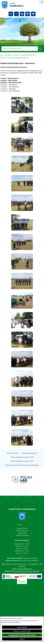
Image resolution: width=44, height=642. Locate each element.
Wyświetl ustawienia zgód (22, 631)
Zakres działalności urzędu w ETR (22, 465)
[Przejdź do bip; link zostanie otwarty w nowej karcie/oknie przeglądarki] (16, 14)
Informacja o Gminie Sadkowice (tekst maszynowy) (22, 469)
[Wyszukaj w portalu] (19, 48)
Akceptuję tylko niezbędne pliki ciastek (22, 635)
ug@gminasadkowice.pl (24, 569)
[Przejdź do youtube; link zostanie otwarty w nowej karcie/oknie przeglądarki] (33, 14)
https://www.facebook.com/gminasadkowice (25, 571)
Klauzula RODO (22, 627)
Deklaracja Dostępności (29, 457)
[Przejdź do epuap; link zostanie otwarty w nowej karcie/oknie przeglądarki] (22, 14)
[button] (22, 112)
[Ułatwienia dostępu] (10, 14)
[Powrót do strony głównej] (6, 55)
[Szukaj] (40, 48)
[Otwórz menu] (42, 2)
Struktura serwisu (13, 457)
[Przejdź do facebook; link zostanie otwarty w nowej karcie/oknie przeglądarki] (27, 14)
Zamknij (22, 639)
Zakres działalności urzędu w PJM (22, 461)
